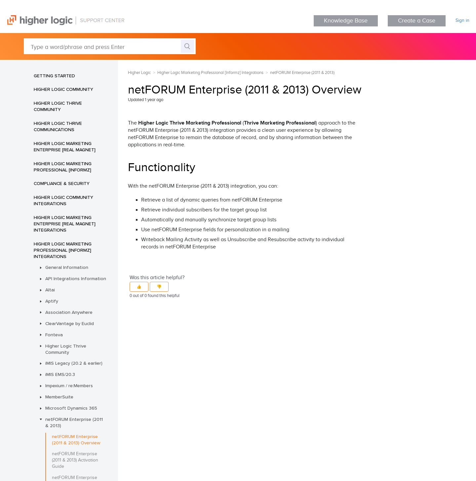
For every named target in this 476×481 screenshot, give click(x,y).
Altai (50, 289)
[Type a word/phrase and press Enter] (110, 46)
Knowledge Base (346, 20)
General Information (66, 267)
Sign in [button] (462, 20)
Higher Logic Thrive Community (58, 106)
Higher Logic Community (63, 89)
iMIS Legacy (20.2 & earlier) (73, 363)
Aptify (51, 301)
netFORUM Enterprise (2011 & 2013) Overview (76, 439)
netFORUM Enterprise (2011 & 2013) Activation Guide (75, 460)
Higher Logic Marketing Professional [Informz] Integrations (63, 250)
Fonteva (54, 334)
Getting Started (54, 75)
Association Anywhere (69, 312)
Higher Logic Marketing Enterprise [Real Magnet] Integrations (65, 223)
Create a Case (416, 20)
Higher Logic (139, 72)
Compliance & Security (62, 183)
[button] (139, 287)
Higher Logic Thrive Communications (58, 126)
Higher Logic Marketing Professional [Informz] (63, 166)
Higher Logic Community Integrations (63, 200)
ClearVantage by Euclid (69, 323)
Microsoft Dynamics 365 (71, 408)
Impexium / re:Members (69, 385)
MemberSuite (59, 396)
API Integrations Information (75, 278)
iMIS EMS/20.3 (60, 374)
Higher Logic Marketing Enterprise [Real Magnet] (65, 146)
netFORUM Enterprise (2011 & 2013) (74, 422)
